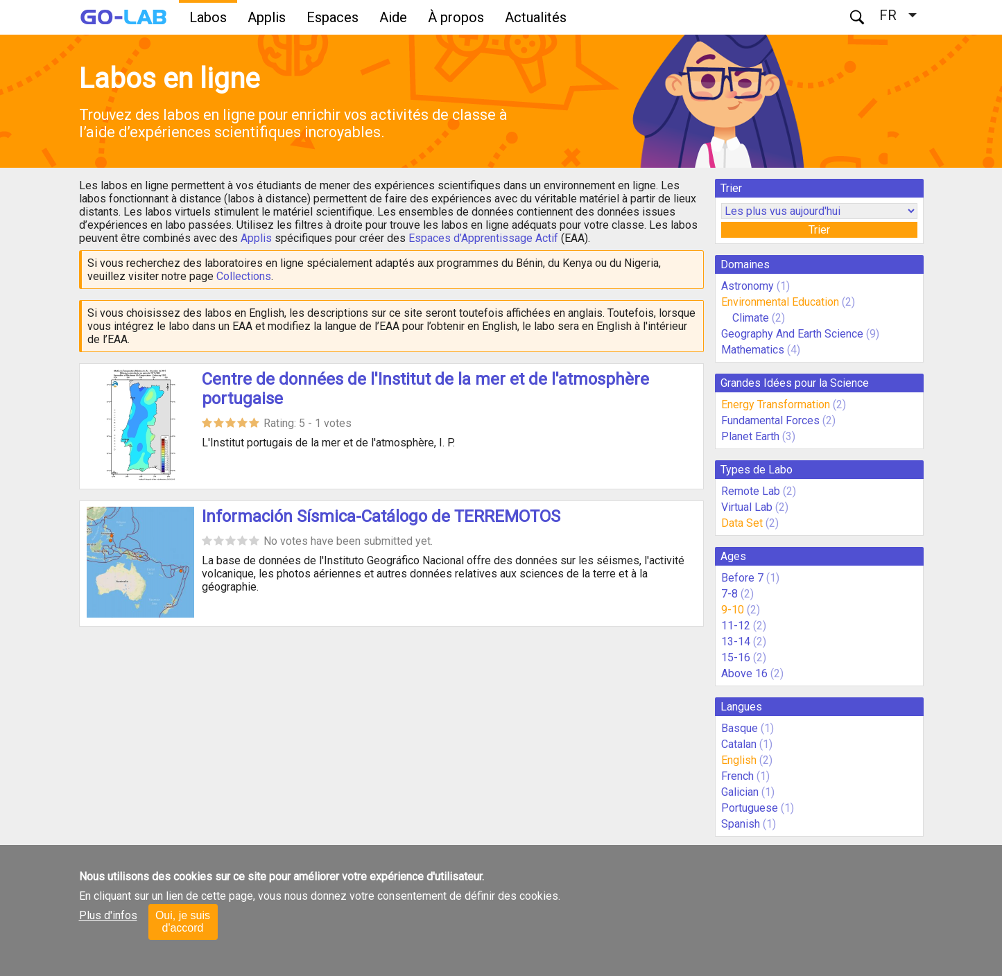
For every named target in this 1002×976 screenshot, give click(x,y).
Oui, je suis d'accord (182, 921)
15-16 (735, 657)
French (737, 776)
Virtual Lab (746, 507)
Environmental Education (780, 301)
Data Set (742, 523)
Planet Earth (750, 436)
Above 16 (744, 673)
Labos (208, 17)
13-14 (735, 641)
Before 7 (742, 577)
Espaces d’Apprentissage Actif (483, 238)
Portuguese (749, 807)
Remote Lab (750, 491)
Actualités (536, 17)
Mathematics (752, 349)
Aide (393, 17)
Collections (243, 276)
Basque (739, 728)
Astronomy (747, 286)
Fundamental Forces (770, 420)
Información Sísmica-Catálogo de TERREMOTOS (381, 516)
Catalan (739, 744)
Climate (752, 317)
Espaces (332, 17)
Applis (267, 17)
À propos (456, 17)
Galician (740, 792)
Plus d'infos (108, 915)
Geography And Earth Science (792, 333)
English (739, 760)
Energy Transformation (775, 404)
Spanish (740, 823)
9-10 (732, 609)
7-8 (729, 593)
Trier (819, 229)
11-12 (735, 625)
